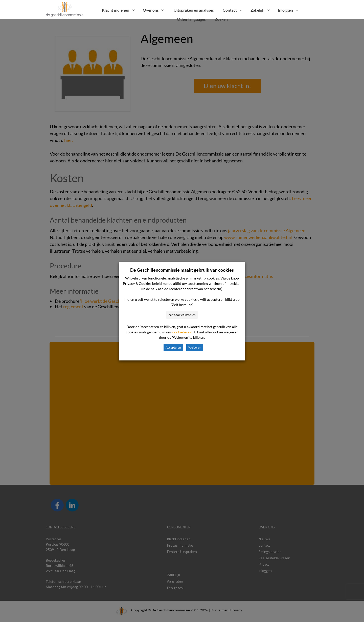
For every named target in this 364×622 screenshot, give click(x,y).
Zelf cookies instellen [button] (182, 315)
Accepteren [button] (173, 347)
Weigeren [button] (194, 347)
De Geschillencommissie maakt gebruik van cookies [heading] (182, 270)
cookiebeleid (182, 332)
